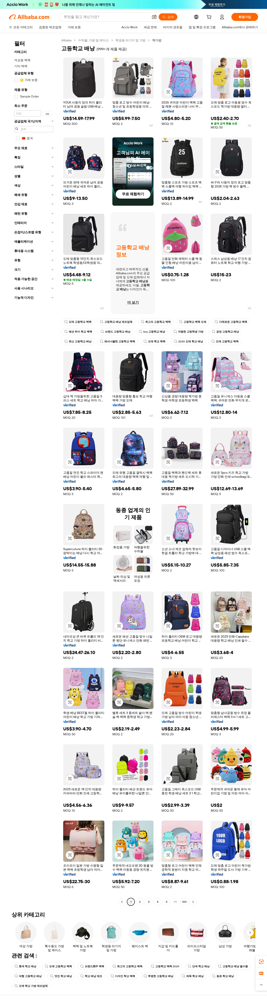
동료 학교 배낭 (223, 976)
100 (184, 901)
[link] (261, 961)
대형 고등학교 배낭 (28, 976)
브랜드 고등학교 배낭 (115, 331)
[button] (154, 17)
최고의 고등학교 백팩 (156, 322)
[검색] (168, 16)
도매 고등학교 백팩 (77, 322)
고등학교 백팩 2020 (165, 966)
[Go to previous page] (122, 902)
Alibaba (66, 40)
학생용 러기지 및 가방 (130, 40)
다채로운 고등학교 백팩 (231, 322)
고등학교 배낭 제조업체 (116, 322)
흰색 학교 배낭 (25, 966)
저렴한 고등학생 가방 (188, 331)
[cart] (209, 17)
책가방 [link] (157, 40)
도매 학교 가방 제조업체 (31, 986)
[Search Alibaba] (106, 16)
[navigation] (34, 472)
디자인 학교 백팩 (123, 976)
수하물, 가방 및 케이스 (93, 40)
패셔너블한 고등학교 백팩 (117, 341)
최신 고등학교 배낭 (77, 341)
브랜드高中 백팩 (92, 966)
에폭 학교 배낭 (193, 976)
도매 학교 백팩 (154, 341)
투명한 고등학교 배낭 (158, 976)
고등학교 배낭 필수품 (233, 966)
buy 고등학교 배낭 (152, 331)
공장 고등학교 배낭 (225, 331)
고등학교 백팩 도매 (192, 322)
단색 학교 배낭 (199, 966)
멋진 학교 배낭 (61, 976)
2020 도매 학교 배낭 (188, 341)
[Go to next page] (193, 902)
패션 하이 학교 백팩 (78, 331)
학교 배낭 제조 (91, 976)
